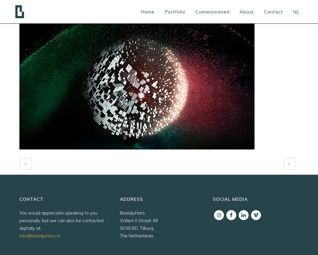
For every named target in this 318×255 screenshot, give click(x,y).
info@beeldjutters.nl (39, 236)
